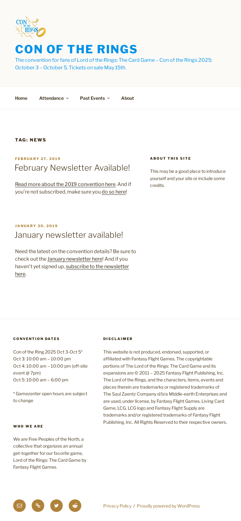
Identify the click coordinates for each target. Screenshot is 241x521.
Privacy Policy (117, 505)
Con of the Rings (76, 49)
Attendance (54, 98)
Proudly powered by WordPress (168, 505)
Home (21, 98)
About (127, 98)
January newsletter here (74, 259)
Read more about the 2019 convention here (65, 184)
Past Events (95, 98)
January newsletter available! (68, 235)
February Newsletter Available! (72, 168)
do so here (114, 192)
